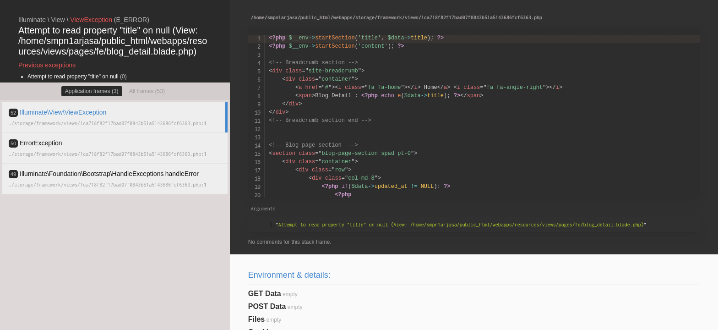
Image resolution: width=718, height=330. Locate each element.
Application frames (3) (92, 91)
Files (256, 319)
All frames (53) (147, 91)
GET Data (264, 293)
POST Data (267, 306)
